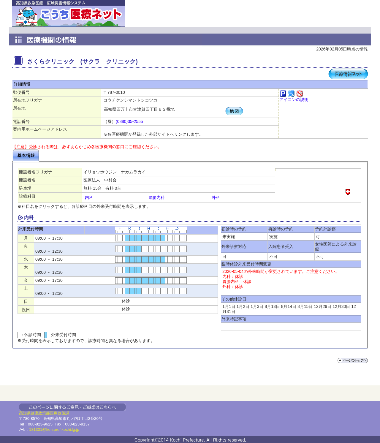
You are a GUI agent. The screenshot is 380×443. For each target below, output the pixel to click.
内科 (89, 197)
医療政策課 (59, 413)
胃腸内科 (156, 197)
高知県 (25, 413)
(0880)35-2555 (129, 121)
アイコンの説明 (293, 99)
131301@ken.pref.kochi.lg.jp (54, 429)
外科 (216, 197)
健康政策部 (40, 413)
